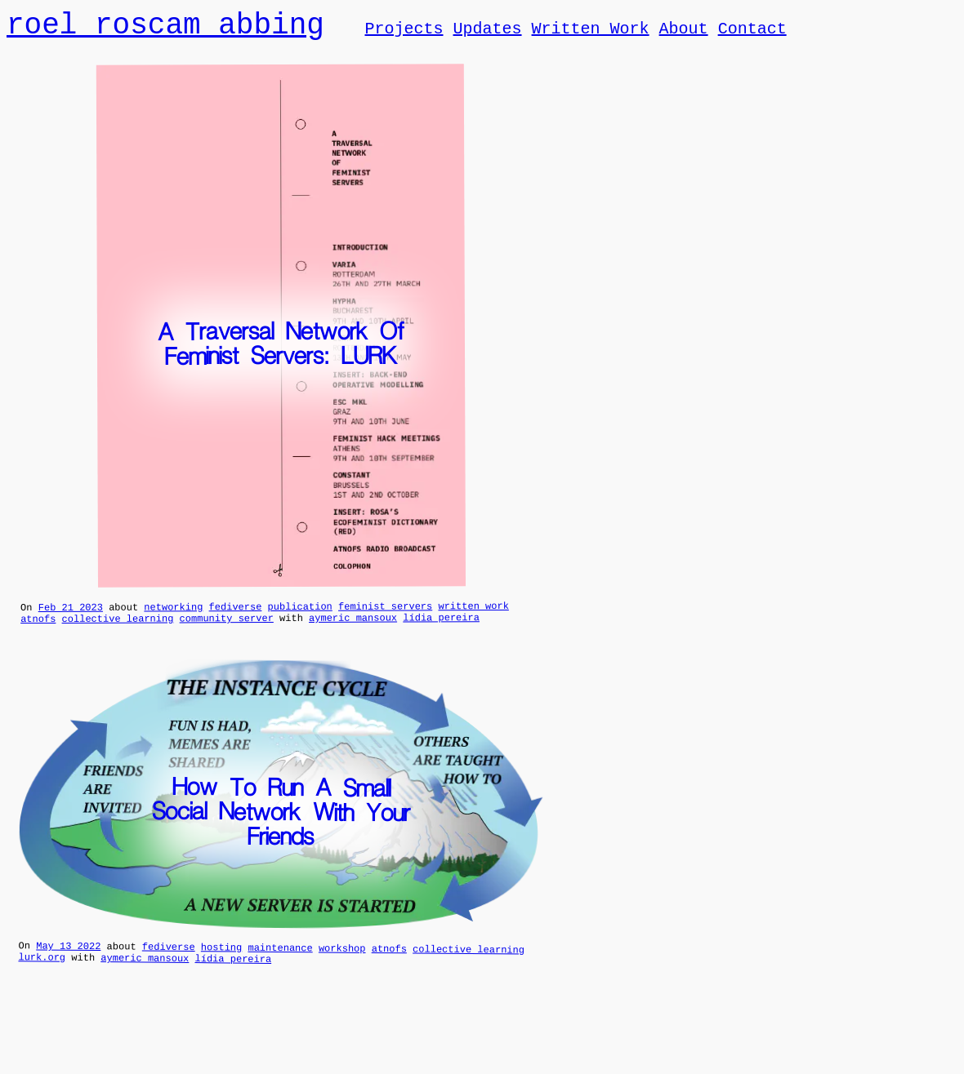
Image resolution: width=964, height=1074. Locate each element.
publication (300, 612)
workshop (342, 959)
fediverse (235, 612)
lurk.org (41, 970)
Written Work (590, 31)
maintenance (280, 959)
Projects (403, 31)
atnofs (38, 627)
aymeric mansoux (353, 626)
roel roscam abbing (165, 27)
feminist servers (385, 612)
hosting (222, 958)
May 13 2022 (68, 956)
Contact (751, 31)
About (682, 31)
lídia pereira (441, 625)
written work (473, 612)
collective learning (118, 626)
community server (227, 626)
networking (173, 612)
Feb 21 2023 (70, 613)
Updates (487, 31)
